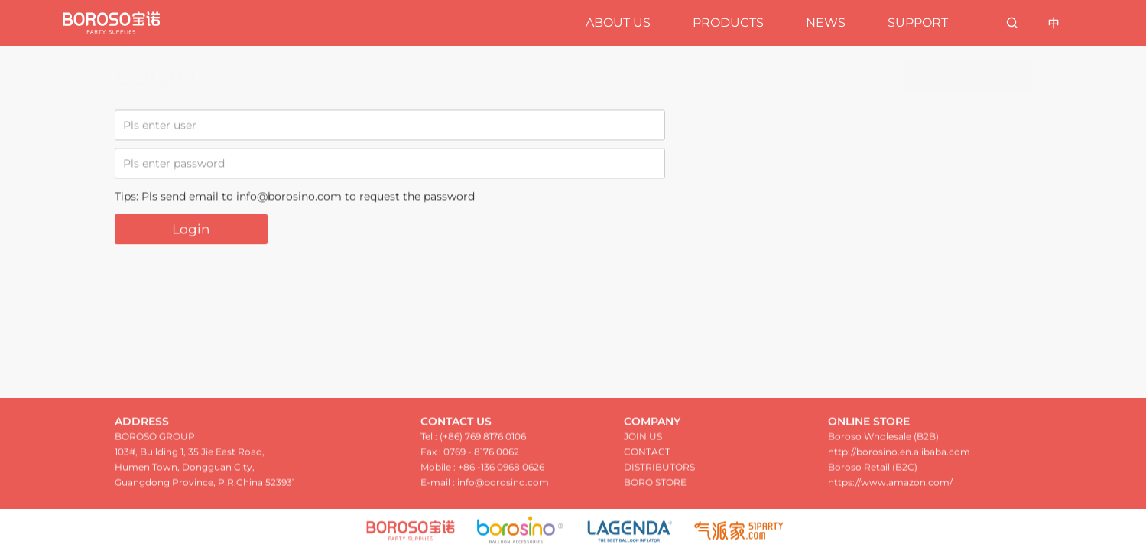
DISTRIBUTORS (659, 470)
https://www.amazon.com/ (890, 485)
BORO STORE (655, 485)
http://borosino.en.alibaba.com (899, 455)
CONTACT (647, 455)
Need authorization (968, 77)
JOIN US (643, 439)
